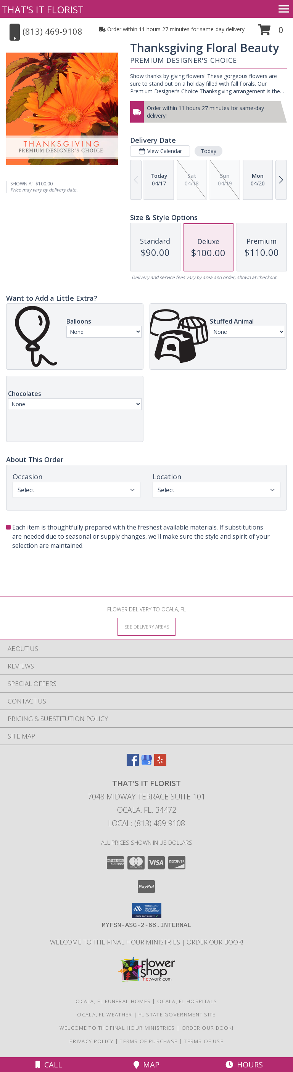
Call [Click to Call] (48, 1064)
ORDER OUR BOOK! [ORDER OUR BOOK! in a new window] (215, 942)
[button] (270, 32)
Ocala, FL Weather (104, 1014)
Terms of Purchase (148, 1041)
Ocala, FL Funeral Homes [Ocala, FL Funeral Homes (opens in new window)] (113, 1001)
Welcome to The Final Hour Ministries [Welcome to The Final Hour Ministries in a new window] (116, 942)
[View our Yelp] (160, 763)
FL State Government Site (177, 1014)
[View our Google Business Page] (146, 763)
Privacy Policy (91, 1041)
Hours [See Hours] (244, 1064)
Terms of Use (204, 1041)
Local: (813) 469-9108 (146, 823)
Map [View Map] (146, 1064)
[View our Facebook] (133, 763)
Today (208, 151)
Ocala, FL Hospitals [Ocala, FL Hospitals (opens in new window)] (187, 1001)
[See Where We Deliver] (146, 626)
